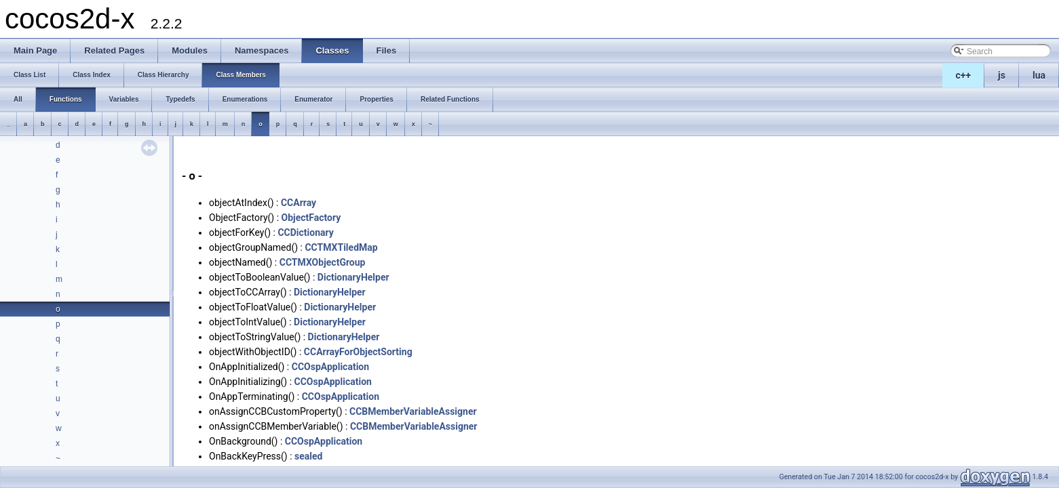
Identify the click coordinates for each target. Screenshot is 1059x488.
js (1001, 75)
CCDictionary (305, 232)
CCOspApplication (330, 366)
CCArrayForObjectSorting (358, 351)
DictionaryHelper (353, 277)
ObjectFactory (311, 217)
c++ (963, 75)
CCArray (298, 202)
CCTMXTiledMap (341, 247)
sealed (308, 456)
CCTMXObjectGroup (323, 262)
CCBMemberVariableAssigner (413, 411)
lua (1039, 75)
